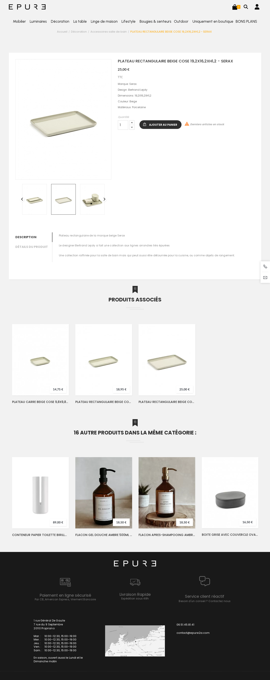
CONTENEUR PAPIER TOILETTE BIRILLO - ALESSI (40, 535)
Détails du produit (31, 247)
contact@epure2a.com (193, 633)
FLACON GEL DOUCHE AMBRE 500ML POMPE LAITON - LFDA (103, 535)
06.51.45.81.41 (185, 625)
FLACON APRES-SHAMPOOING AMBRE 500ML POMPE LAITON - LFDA (167, 535)
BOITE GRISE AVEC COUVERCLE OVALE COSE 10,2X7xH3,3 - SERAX (230, 535)
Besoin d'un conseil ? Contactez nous (205, 601)
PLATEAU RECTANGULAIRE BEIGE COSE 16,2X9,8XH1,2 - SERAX (103, 402)
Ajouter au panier (163, 125)
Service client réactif (204, 596)
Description (25, 237)
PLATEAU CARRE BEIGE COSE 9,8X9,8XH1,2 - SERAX (40, 402)
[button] (235, 7)
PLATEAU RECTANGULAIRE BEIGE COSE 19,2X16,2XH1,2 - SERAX (167, 402)
